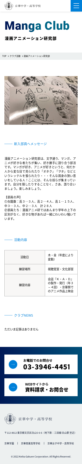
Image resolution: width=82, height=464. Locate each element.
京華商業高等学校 (30, 443)
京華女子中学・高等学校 (60, 443)
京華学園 (9, 443)
